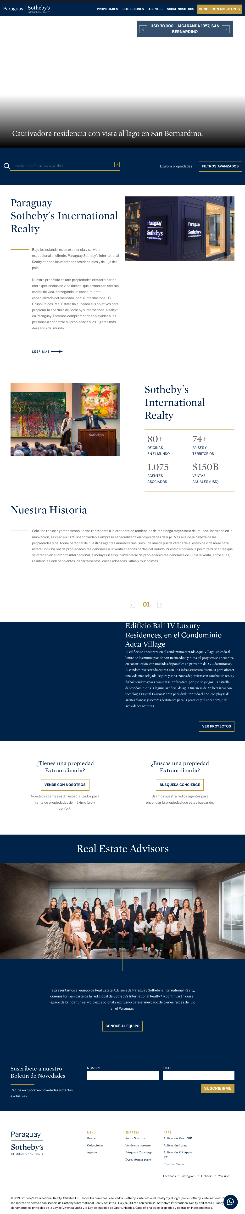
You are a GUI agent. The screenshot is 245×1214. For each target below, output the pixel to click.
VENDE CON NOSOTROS (219, 9)
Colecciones (133, 9)
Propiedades (107, 9)
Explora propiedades (176, 166)
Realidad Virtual (174, 1164)
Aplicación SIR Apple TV (178, 1155)
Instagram (188, 1176)
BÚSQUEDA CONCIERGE (180, 785)
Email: (168, 1068)
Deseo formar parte (138, 1159)
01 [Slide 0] (146, 604)
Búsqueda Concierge (138, 1152)
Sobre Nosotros (135, 1138)
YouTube (223, 1176)
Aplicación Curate (175, 1145)
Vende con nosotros (65, 785)
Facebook (169, 1176)
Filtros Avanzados (220, 166)
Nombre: (94, 1068)
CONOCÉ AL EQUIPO (122, 1026)
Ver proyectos (216, 726)
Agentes (155, 9)
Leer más (41, 351)
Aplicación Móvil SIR (178, 1138)
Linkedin (206, 1176)
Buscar (91, 1138)
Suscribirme (217, 1088)
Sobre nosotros (180, 9)
